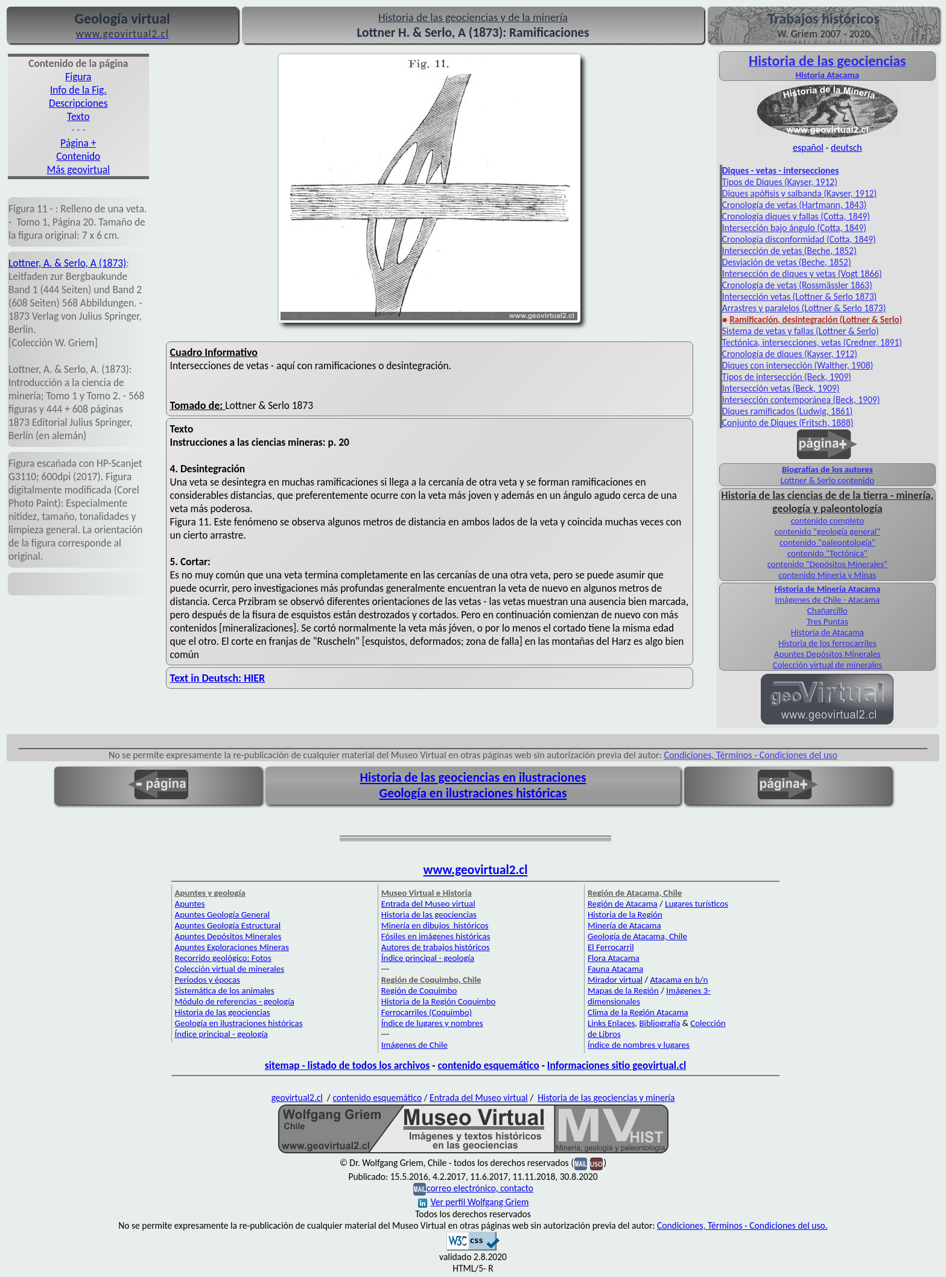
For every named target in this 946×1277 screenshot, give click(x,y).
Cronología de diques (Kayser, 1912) (789, 354)
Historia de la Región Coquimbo (438, 1001)
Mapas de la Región (623, 990)
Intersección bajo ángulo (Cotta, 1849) (794, 227)
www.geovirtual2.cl (476, 870)
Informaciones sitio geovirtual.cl (616, 1065)
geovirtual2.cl (297, 1097)
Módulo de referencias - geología (234, 1001)
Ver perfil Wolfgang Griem (473, 1202)
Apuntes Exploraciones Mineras (232, 947)
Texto (78, 116)
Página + (78, 143)
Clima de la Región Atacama (638, 1012)
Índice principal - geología (221, 1033)
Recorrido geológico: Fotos (223, 957)
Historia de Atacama (827, 632)
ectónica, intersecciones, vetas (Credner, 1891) (814, 342)
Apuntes (190, 903)
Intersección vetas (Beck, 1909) (781, 388)
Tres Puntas (827, 621)
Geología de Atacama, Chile (637, 936)
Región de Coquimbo (419, 990)
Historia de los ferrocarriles (827, 643)
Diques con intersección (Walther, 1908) (797, 365)
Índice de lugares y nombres (432, 1023)
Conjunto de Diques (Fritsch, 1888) (788, 422)
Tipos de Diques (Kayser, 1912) (779, 182)
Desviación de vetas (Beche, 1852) (786, 262)
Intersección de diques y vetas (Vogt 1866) (802, 273)
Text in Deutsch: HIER (217, 678)
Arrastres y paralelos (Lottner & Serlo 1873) (804, 308)
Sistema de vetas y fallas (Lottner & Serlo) (800, 331)
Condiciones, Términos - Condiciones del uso (751, 755)
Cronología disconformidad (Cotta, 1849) (799, 239)
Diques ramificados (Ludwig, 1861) (787, 411)
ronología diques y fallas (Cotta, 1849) (798, 216)
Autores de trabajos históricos (435, 947)
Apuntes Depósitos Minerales (827, 653)
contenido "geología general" (827, 531)
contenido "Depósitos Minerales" (827, 564)
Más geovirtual (78, 169)
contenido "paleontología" (827, 542)
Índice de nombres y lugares (639, 1044)
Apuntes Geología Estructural (228, 925)
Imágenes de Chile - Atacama (827, 599)
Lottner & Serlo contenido (828, 480)
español (808, 147)
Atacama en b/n (679, 979)
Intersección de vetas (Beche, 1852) (789, 250)
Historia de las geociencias (222, 1012)
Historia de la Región (625, 914)
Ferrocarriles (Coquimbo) (426, 1012)
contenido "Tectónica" (827, 553)
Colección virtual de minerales (827, 664)
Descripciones (78, 103)
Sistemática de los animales (225, 990)
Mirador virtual (615, 979)
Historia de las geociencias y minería (606, 1097)
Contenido (78, 156)
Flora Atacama (614, 957)
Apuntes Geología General (222, 914)
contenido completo (827, 520)
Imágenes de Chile (414, 1044)
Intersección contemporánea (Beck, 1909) (801, 399)
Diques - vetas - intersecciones (780, 170)
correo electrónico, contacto (480, 1188)
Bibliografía (660, 1023)
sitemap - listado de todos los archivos (347, 1065)
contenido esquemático (488, 1065)
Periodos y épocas (207, 979)
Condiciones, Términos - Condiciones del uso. (742, 1225)
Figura (78, 76)
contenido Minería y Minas (828, 574)
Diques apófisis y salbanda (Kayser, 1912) (799, 193)
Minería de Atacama (624, 925)
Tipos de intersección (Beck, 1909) (786, 376)
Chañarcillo (827, 610)
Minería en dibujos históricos (435, 925)
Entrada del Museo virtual (428, 903)
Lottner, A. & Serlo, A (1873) (67, 263)
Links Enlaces (611, 1023)
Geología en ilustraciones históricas (473, 793)
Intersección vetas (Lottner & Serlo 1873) (799, 296)
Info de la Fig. (78, 90)
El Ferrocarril (611, 947)
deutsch (846, 147)
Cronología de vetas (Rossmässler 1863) (797, 285)
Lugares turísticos (696, 903)
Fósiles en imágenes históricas (435, 936)
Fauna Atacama (615, 968)
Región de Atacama (623, 903)
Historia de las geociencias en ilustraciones (473, 777)
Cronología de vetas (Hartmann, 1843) (794, 205)
